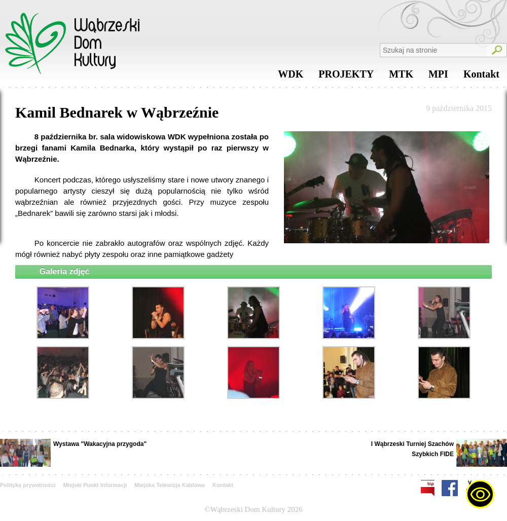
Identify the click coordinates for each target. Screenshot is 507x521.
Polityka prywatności (27, 485)
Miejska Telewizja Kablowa (169, 485)
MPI (438, 76)
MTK (401, 76)
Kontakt (481, 76)
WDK (290, 76)
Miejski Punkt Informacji (95, 485)
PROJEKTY (346, 76)
